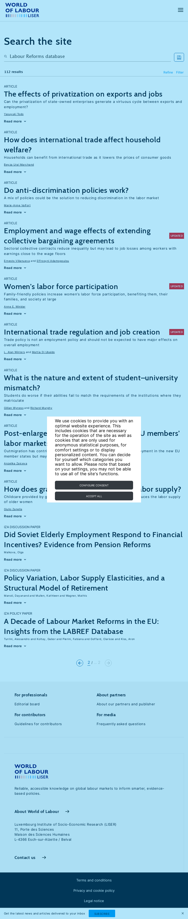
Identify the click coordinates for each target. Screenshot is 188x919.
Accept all (94, 496)
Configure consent (94, 485)
